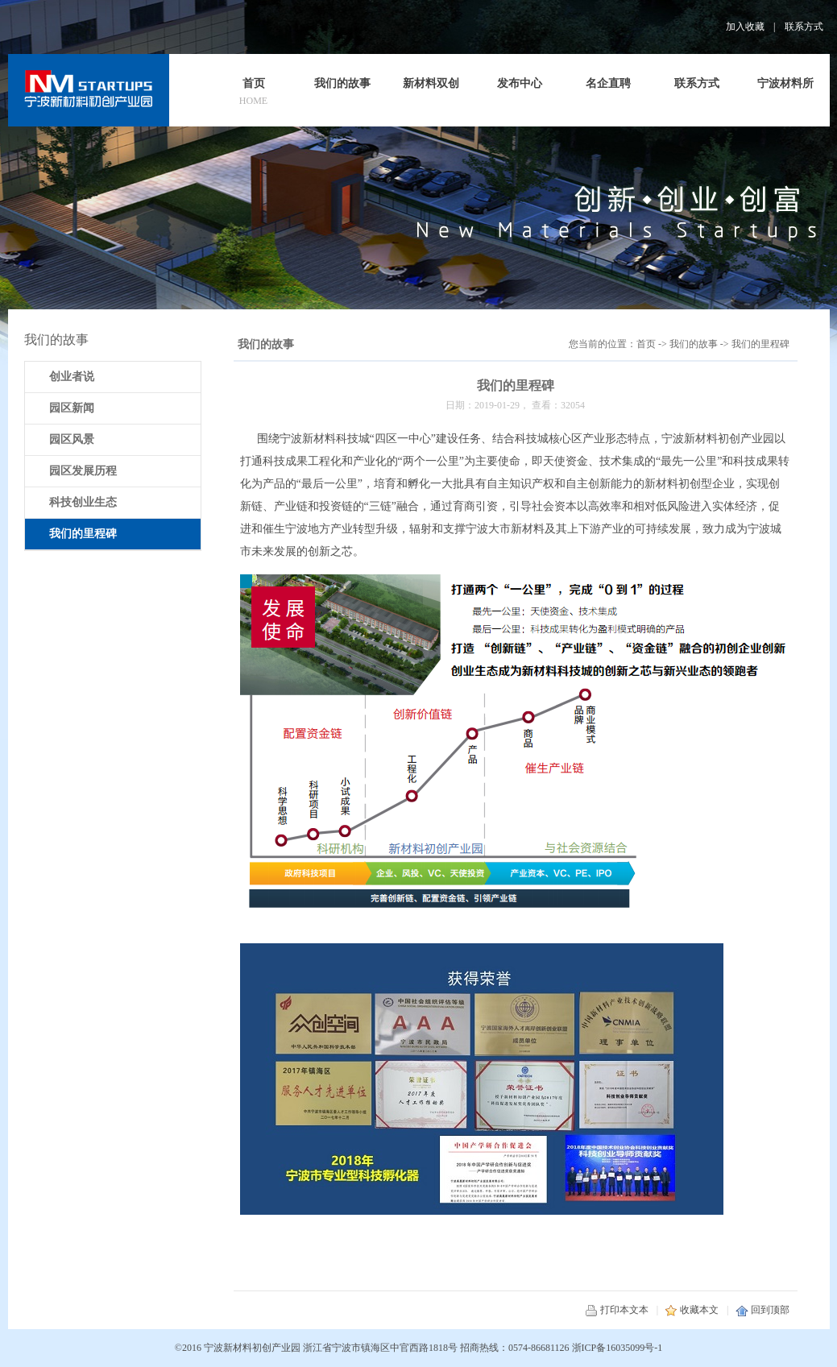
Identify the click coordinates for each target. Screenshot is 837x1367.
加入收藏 (745, 26)
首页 (646, 344)
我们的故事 (693, 344)
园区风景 (71, 439)
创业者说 (71, 377)
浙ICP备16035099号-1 (617, 1347)
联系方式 (804, 26)
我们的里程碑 (760, 344)
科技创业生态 (83, 502)
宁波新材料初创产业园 (252, 1347)
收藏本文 (692, 1309)
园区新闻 (71, 408)
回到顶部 (762, 1309)
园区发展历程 (83, 471)
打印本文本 (616, 1309)
